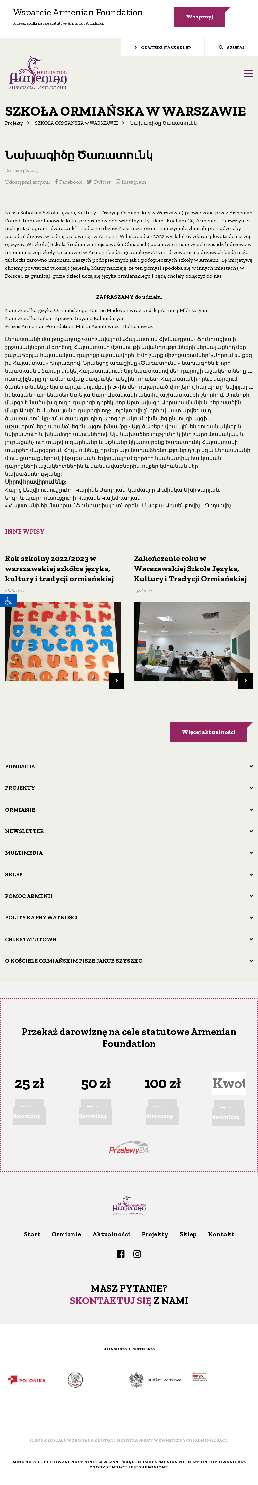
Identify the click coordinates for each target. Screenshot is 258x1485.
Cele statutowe (30, 939)
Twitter (99, 182)
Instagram (131, 182)
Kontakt (221, 1234)
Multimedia (24, 852)
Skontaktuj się (110, 1301)
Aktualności (111, 1234)
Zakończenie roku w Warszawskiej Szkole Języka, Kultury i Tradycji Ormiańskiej (190, 568)
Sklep (13, 874)
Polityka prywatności (41, 917)
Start (32, 1234)
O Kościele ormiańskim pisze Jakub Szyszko (74, 960)
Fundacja (20, 766)
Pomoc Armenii (29, 896)
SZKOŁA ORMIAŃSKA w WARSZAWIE (76, 123)
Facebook (68, 182)
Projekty (14, 123)
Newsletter (24, 831)
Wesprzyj (199, 16)
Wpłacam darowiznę (28, 1112)
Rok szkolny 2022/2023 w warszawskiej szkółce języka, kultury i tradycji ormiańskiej (59, 568)
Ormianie (20, 809)
